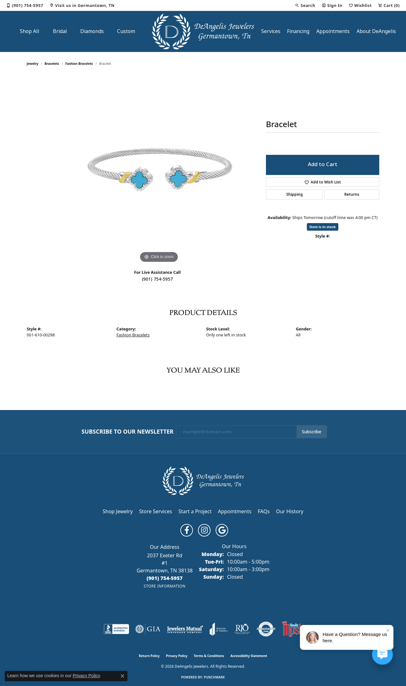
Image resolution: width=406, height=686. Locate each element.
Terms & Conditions (209, 655)
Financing (298, 31)
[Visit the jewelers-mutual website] (185, 629)
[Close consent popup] (122, 676)
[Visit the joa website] (219, 629)
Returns (351, 194)
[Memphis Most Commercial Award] (292, 629)
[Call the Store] (165, 578)
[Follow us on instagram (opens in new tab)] (204, 530)
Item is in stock (322, 226)
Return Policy (149, 655)
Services (270, 31)
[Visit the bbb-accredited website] (116, 629)
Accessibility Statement (248, 655)
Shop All (29, 31)
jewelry (32, 63)
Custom (126, 31)
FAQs (264, 511)
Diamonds (92, 31)
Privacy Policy (176, 655)
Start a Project (194, 511)
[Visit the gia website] (148, 629)
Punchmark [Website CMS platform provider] (214, 677)
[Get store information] (164, 586)
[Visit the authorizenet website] (266, 629)
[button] (305, 5)
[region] (159, 170)
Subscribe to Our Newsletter (127, 431)
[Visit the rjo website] (242, 629)
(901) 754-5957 (157, 279)
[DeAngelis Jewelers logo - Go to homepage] (203, 31)
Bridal (60, 31)
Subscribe (311, 432)
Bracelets (52, 63)
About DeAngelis (376, 31)
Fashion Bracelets (79, 63)
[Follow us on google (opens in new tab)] (222, 530)
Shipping (294, 194)
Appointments (333, 31)
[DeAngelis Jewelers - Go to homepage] (203, 480)
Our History (289, 511)
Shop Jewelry (118, 511)
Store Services (155, 511)
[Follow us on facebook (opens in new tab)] (186, 530)
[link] (24, 5)
